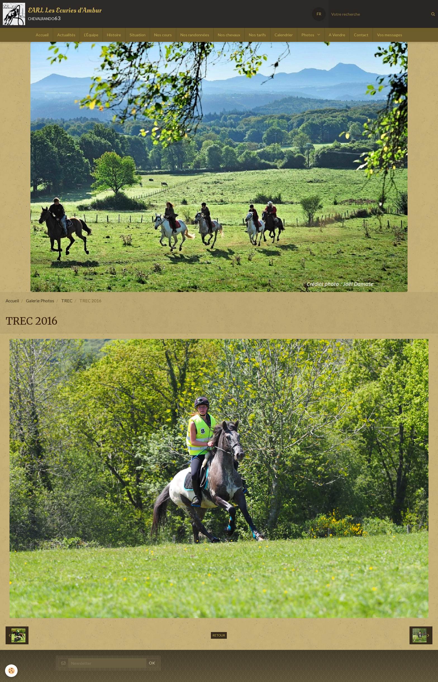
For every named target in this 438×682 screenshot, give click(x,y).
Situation (138, 34)
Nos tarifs (257, 34)
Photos (308, 34)
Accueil (42, 34)
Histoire (114, 34)
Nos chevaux (229, 34)
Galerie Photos (40, 300)
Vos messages (389, 34)
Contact (361, 34)
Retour (219, 635)
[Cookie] (12, 670)
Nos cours (163, 34)
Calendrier (284, 34)
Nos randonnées (194, 34)
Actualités (66, 34)
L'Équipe (91, 34)
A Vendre (337, 34)
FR (319, 13)
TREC (66, 300)
